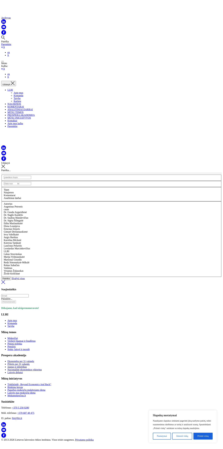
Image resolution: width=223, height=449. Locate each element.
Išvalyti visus (111, 281)
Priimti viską (203, 436)
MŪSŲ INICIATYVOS (19, 118)
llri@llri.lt (17, 418)
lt (8, 55)
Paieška (6, 278)
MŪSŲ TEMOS (15, 112)
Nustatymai (162, 436)
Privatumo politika (84, 439)
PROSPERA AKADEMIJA (21, 115)
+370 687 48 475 (25, 413)
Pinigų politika (14, 343)
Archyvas (6, 17)
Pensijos (11, 346)
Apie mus (18, 92)
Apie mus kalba (15, 123)
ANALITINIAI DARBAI (20, 109)
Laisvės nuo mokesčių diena (21, 392)
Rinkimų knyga (15, 387)
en (8, 52)
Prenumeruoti (8, 302)
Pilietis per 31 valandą (18, 364)
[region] (183, 426)
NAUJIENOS (14, 104)
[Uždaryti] (8, 83)
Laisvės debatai (15, 372)
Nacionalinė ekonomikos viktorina (24, 369)
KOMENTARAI (15, 106)
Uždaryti (111, 165)
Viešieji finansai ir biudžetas (21, 341)
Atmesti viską (182, 436)
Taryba (17, 98)
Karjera (17, 101)
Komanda (18, 95)
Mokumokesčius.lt (16, 395)
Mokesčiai (12, 338)
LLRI (10, 90)
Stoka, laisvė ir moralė (18, 349)
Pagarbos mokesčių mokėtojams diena (26, 390)
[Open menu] (2, 61)
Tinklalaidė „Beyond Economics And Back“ (29, 384)
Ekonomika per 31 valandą (20, 361)
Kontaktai (12, 120)
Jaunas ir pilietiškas (17, 367)
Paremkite (6, 44)
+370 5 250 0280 (20, 407)
